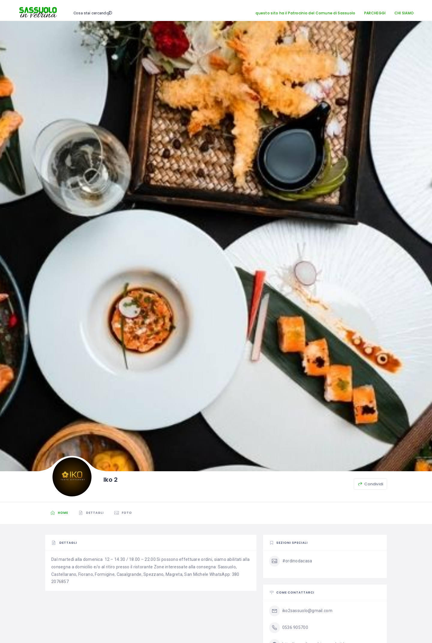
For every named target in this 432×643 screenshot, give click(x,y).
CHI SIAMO (404, 13)
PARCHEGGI (375, 13)
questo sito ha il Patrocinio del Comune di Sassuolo (305, 13)
